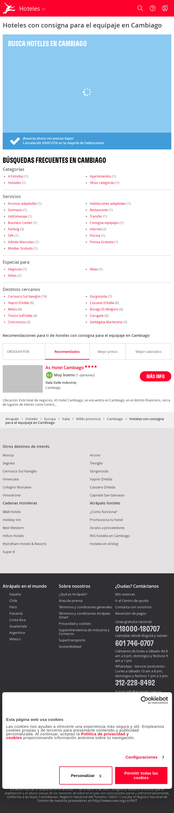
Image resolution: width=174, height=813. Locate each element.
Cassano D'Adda (102, 303)
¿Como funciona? (103, 511)
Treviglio (96, 463)
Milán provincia (88, 418)
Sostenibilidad (70, 646)
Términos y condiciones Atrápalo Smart (84, 615)
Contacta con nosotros (133, 607)
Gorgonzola (98, 296)
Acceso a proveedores (107, 527)
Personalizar (86, 775)
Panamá (15, 613)
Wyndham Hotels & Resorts (25, 543)
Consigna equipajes (104, 222)
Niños (12, 275)
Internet (96, 229)
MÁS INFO (155, 376)
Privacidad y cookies (75, 623)
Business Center (20, 222)
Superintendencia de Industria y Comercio (84, 631)
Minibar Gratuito (20, 248)
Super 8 (9, 551)
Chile (13, 600)
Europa (50, 418)
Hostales (14, 182)
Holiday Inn (12, 519)
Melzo (12, 309)
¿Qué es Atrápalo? (73, 594)
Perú (13, 607)
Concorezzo (17, 322)
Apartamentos (100, 176)
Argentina (17, 632)
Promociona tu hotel (106, 519)
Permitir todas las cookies (141, 775)
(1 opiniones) (85, 375)
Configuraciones (142, 757)
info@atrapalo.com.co (143, 691)
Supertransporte (72, 640)
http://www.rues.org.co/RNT (114, 800)
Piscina (95, 235)
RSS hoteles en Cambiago (110, 535)
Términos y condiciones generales (85, 607)
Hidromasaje (17, 216)
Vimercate (11, 479)
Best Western (13, 527)
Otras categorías (102, 182)
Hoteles (31, 418)
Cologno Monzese (17, 487)
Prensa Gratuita (101, 242)
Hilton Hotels (13, 535)
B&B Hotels (12, 511)
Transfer (96, 216)
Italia (66, 418)
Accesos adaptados (22, 203)
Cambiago (115, 418)
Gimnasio (15, 210)
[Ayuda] (152, 8)
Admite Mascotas (21, 242)
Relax (94, 269)
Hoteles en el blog (104, 543)
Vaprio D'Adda (18, 303)
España (15, 594)
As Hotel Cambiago (64, 367)
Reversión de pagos (130, 613)
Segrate (9, 463)
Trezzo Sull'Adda (20, 315)
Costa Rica (17, 619)
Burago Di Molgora (104, 309)
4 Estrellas (16, 176)
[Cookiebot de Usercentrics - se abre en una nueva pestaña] (144, 700)
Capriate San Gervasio (107, 495)
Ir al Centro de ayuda (131, 601)
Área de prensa (71, 600)
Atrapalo (12, 418)
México (15, 639)
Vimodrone (12, 495)
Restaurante (99, 210)
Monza (8, 455)
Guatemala (18, 626)
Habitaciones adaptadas (108, 203)
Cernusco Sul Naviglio (24, 296)
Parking (13, 229)
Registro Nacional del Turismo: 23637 (89, 796)
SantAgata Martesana (106, 322)
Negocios (15, 269)
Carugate (97, 315)
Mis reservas (125, 594)
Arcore (95, 455)
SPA (11, 235)
